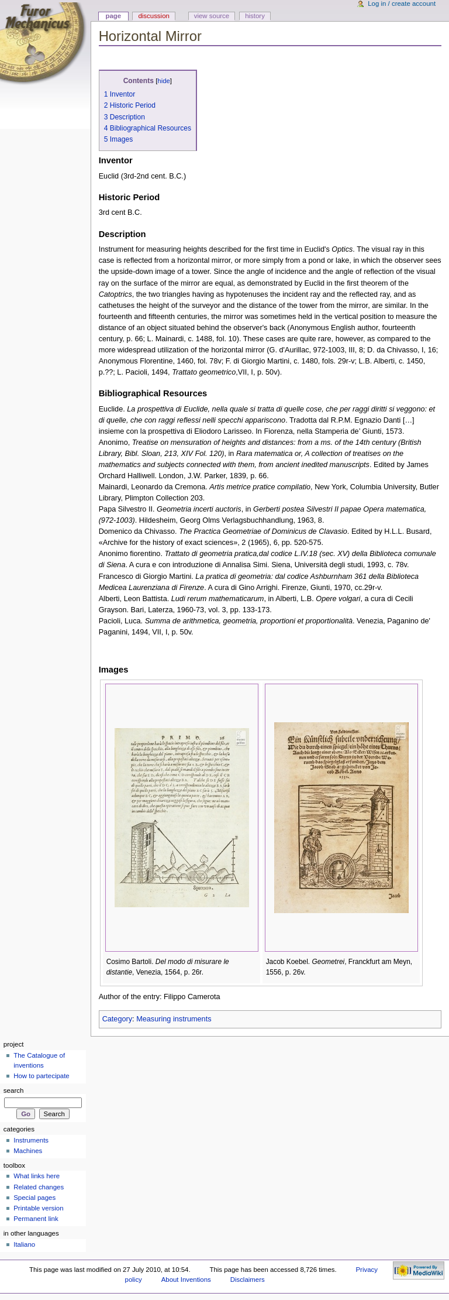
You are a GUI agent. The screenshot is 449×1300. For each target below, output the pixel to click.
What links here (36, 1175)
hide (163, 80)
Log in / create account (402, 3)
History (255, 15)
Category (117, 1019)
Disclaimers (247, 1279)
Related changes (38, 1187)
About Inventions (186, 1279)
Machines (27, 1150)
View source (211, 15)
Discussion (153, 15)
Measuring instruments (173, 1019)
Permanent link (35, 1218)
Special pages (34, 1197)
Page (113, 15)
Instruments (31, 1140)
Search (14, 1090)
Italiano (24, 1244)
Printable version (38, 1208)
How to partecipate (41, 1075)
